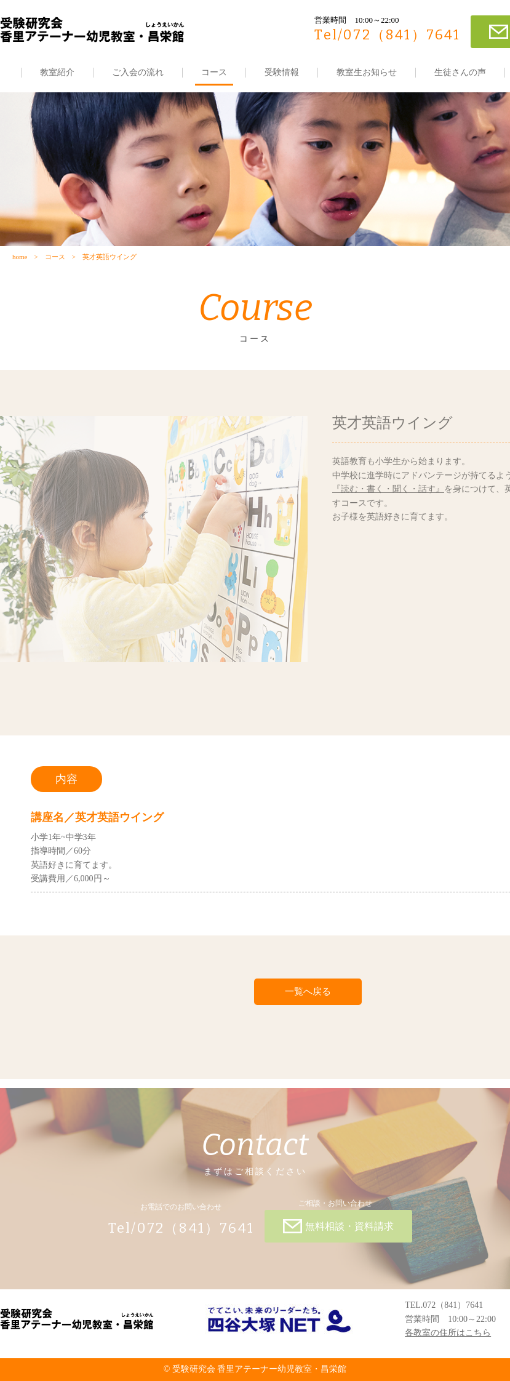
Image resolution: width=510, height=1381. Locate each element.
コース (214, 72)
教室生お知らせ (367, 72)
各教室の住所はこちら (448, 1332)
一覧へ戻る (308, 991)
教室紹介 (57, 72)
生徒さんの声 (460, 72)
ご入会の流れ (138, 72)
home (19, 256)
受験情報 (282, 72)
